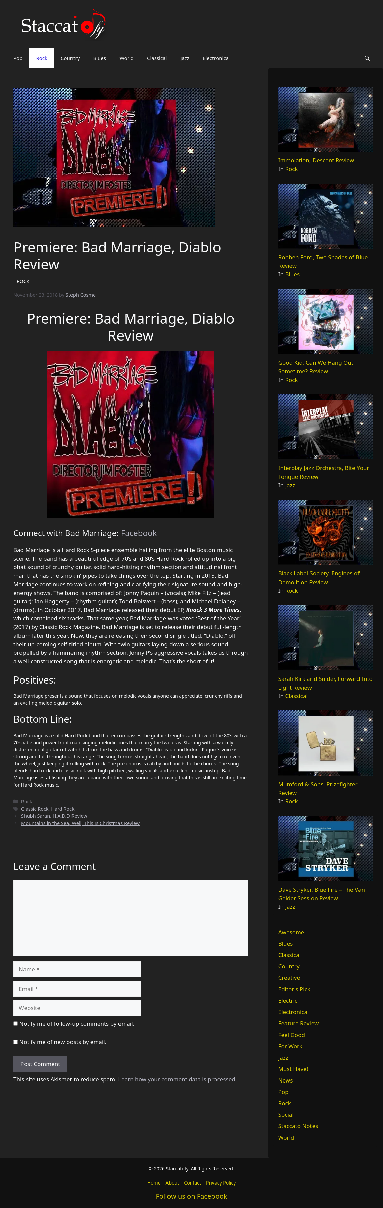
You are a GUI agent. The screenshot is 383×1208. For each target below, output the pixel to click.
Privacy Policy (221, 1182)
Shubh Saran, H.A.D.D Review (54, 816)
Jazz (184, 58)
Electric (287, 1000)
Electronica (216, 58)
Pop (17, 58)
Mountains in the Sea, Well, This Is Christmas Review (80, 823)
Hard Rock (62, 809)
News (285, 1080)
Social (286, 1114)
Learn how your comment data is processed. (177, 1079)
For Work (290, 1046)
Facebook (139, 532)
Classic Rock (35, 809)
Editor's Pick (294, 989)
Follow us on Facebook (191, 1196)
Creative (289, 978)
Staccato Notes (298, 1126)
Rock (41, 58)
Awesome (291, 932)
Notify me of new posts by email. (62, 1042)
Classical (157, 58)
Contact (192, 1182)
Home (154, 1182)
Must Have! (293, 1069)
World (126, 58)
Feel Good (291, 1035)
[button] (367, 58)
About (172, 1182)
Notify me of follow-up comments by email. (76, 1023)
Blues (99, 58)
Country (70, 58)
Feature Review (298, 1023)
